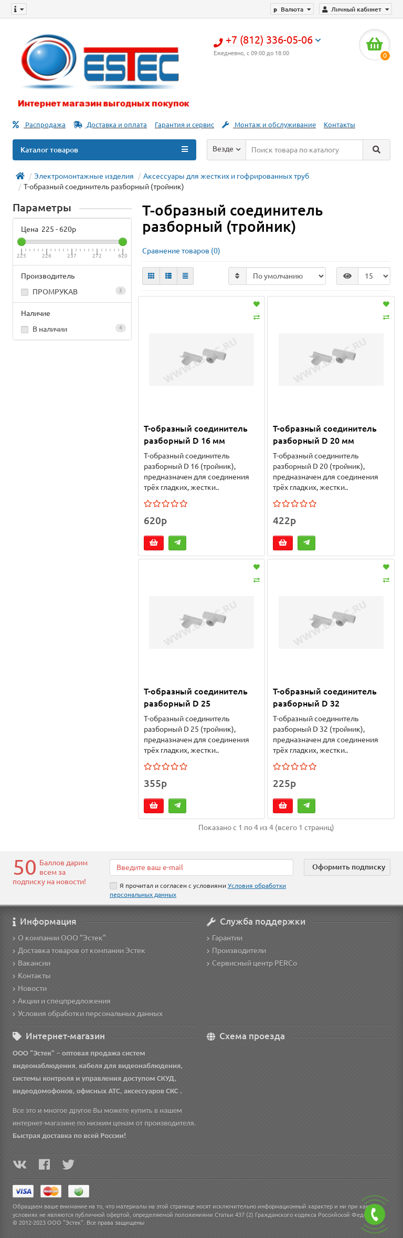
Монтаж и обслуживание (269, 125)
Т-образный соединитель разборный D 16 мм (196, 434)
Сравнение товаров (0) (181, 251)
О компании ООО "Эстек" (59, 938)
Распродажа (39, 125)
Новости (30, 988)
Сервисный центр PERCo (252, 963)
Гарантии (224, 938)
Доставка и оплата (110, 125)
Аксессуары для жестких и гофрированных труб (226, 176)
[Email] (201, 867)
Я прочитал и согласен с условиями (198, 890)
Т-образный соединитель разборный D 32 (325, 697)
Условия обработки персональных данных (88, 1013)
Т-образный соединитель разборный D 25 (196, 697)
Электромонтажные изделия (84, 176)
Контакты (339, 125)
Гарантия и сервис (184, 125)
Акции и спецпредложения (62, 1001)
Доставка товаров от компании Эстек (79, 950)
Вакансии (31, 963)
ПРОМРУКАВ (72, 291)
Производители (236, 950)
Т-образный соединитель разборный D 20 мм (325, 434)
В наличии (72, 328)
